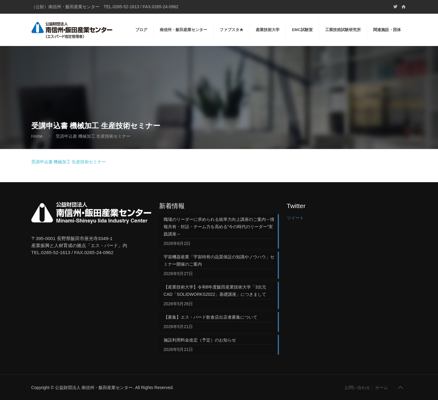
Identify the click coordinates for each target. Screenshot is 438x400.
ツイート (295, 217)
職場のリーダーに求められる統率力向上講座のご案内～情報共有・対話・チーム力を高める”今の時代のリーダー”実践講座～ (219, 226)
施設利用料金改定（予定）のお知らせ (200, 340)
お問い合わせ (357, 387)
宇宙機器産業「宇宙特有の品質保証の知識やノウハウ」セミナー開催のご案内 (219, 260)
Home (37, 136)
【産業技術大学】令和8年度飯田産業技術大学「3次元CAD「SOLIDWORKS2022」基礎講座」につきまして (215, 291)
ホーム (381, 387)
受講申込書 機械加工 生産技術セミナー (68, 161)
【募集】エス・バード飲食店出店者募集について (210, 317)
